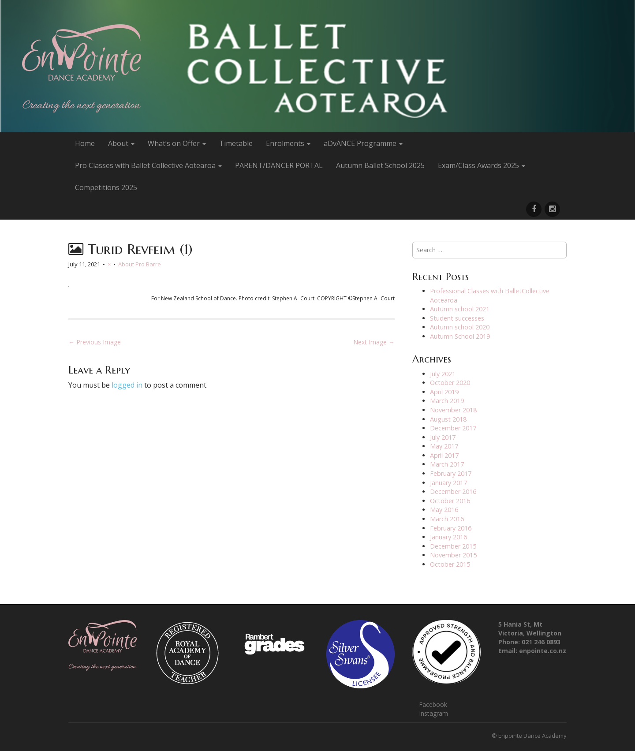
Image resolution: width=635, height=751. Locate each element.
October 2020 (450, 382)
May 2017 (444, 446)
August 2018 (448, 419)
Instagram (433, 713)
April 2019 (444, 392)
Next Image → (374, 342)
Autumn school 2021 (459, 309)
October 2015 (450, 564)
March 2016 (447, 519)
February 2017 (450, 473)
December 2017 (453, 428)
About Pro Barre (139, 264)
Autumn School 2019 (460, 336)
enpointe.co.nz (542, 650)
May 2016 (444, 509)
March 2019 (447, 400)
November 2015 (453, 555)
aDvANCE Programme (363, 143)
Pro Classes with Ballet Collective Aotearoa (148, 165)
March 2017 (447, 464)
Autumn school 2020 (459, 327)
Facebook (433, 704)
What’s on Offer (177, 143)
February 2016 (450, 528)
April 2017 (444, 455)
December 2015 (453, 546)
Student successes (457, 318)
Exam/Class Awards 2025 (481, 165)
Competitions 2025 (106, 187)
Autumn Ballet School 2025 (380, 165)
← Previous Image (94, 342)
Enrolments (288, 143)
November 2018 (453, 410)
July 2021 (443, 374)
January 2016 (448, 537)
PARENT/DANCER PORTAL (279, 165)
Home (85, 143)
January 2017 (448, 482)
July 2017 (443, 437)
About (121, 143)
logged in (127, 385)
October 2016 (450, 501)
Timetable (236, 143)
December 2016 (453, 491)
